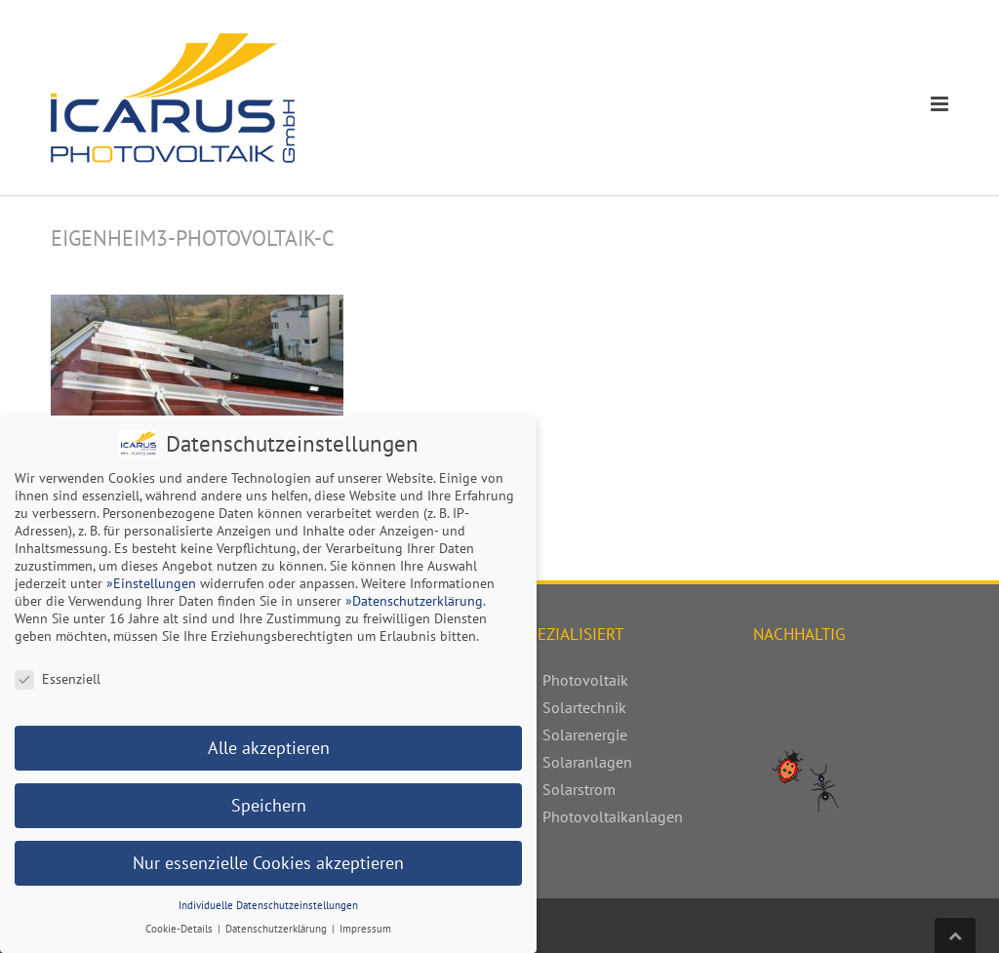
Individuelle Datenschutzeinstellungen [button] (268, 902)
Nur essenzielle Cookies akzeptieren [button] (268, 860)
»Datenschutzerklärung (414, 598)
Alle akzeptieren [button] (269, 745)
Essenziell (57, 676)
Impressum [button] (365, 926)
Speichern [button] (268, 802)
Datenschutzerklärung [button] (277, 926)
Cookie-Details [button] (180, 926)
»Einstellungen (151, 580)
